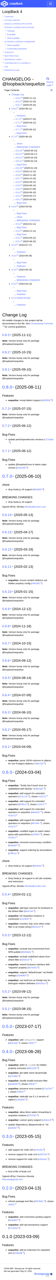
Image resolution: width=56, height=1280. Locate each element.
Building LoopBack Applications (19, 27)
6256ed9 (17, 1253)
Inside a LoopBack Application (18, 24)
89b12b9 (32, 1068)
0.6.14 (19, 150)
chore (19, 143)
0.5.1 (18, 241)
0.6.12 (19, 157)
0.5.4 (18, 224)
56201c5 (36, 927)
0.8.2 (18, 101)
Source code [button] (50, 80)
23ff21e (12, 853)
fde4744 (29, 911)
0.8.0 (13, 108)
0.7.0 (13, 136)
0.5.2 (18, 237)
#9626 (20, 1091)
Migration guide (12, 70)
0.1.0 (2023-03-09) (20, 298)
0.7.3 (18, 119)
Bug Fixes (22, 126)
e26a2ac (42, 1159)
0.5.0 (13, 245)
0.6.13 (19, 154)
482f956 (46, 400)
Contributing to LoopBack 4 (18, 63)
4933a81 (26, 952)
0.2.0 (13, 283)
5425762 (42, 1154)
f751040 (32, 1115)
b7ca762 (47, 1088)
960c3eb (13, 1043)
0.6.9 (18, 171)
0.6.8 (18, 175)
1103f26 (25, 919)
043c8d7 (13, 1220)
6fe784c (35, 823)
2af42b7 (13, 1128)
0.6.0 (13, 206)
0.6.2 (18, 196)
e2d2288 (21, 467)
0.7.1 (18, 129)
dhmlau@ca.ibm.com (35, 506)
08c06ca (41, 983)
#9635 (31, 1084)
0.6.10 (19, 168)
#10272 (42, 796)
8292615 (25, 959)
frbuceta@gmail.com (12, 1179)
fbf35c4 (22, 804)
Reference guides (13, 59)
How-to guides (13, 38)
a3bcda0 (38, 788)
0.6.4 (18, 189)
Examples (11, 34)
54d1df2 (36, 583)
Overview (9, 17)
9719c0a (13, 1228)
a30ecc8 (47, 1120)
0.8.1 (18, 105)
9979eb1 (39, 1201)
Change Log (17, 94)
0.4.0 (13, 255)
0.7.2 (18, 122)
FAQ (6, 67)
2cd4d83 (21, 975)
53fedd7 (13, 845)
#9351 (11, 1204)
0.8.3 (18, 98)
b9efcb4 (37, 865)
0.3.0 (13, 269)
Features (21, 115)
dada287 (36, 812)
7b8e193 (38, 763)
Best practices (12, 56)
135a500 (20, 1099)
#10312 (12, 837)
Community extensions (17, 49)
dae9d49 (13, 1084)
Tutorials (10, 31)
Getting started (12, 20)
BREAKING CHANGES (28, 147)
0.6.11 (19, 161)
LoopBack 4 (12, 12)
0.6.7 (18, 178)
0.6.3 (18, 192)
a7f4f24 (35, 834)
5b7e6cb (32, 967)
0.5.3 (18, 231)
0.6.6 (18, 182)
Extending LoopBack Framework (20, 42)
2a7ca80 (13, 1076)
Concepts (9, 52)
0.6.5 (18, 185)
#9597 (31, 1043)
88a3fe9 (37, 489)
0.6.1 (18, 199)
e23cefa (38, 1149)
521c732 (23, 796)
